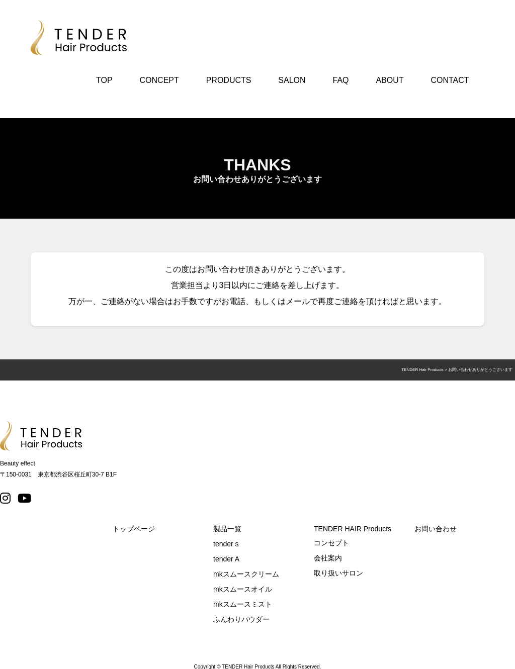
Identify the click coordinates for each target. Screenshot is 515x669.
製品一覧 (227, 529)
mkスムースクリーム (246, 574)
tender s (226, 544)
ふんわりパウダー (241, 619)
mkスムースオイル (242, 589)
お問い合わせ (435, 529)
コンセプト (331, 543)
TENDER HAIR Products (352, 529)
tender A (226, 559)
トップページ (134, 529)
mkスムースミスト (242, 604)
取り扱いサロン (338, 573)
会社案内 (328, 558)
